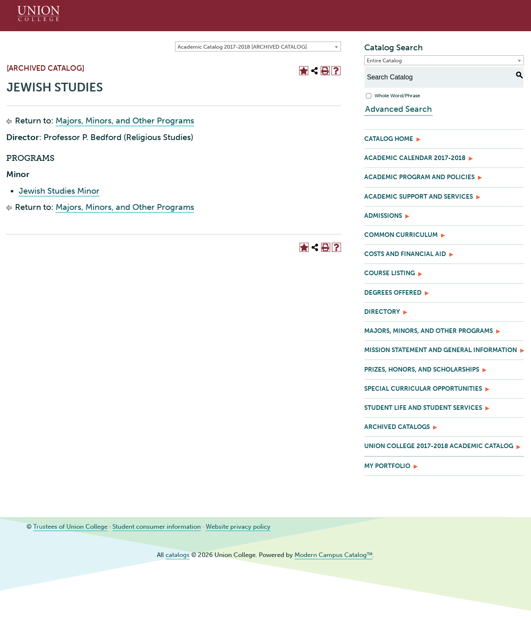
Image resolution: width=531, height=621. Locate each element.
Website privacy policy (238, 526)
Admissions (383, 215)
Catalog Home (388, 139)
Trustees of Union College (70, 526)
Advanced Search (397, 109)
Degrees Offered (392, 292)
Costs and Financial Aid (405, 254)
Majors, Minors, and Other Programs (125, 121)
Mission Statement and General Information (440, 350)
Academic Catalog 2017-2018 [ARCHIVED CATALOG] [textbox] (242, 47)
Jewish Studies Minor (59, 191)
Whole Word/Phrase (397, 96)
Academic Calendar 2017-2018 (414, 158)
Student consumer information (156, 526)
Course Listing (389, 273)
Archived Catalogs (397, 427)
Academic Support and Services (418, 196)
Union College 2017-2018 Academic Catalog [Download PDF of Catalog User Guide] (438, 446)
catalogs (178, 555)
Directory (382, 311)
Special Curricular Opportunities (423, 388)
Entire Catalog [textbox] (384, 60)
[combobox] (258, 47)
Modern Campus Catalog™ (334, 555)
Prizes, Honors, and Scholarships (421, 369)
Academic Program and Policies (419, 177)
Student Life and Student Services (423, 408)
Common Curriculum (401, 235)
